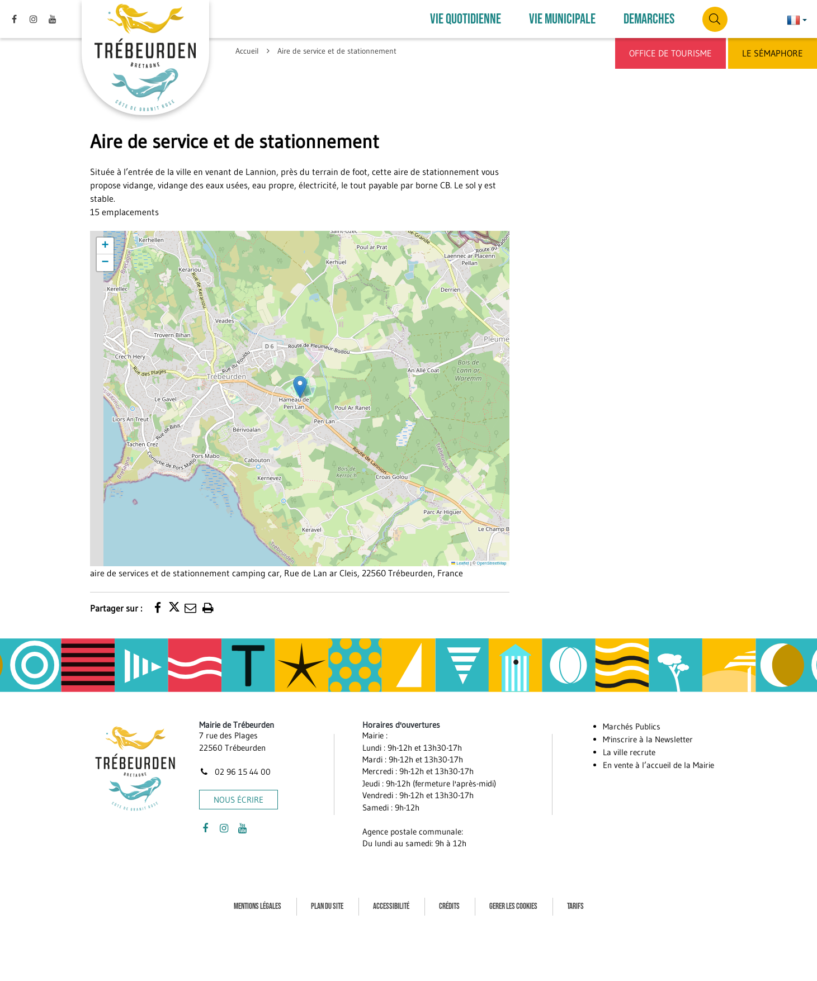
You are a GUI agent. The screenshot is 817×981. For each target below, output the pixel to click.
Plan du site (327, 906)
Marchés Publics (631, 726)
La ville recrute (629, 752)
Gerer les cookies (513, 906)
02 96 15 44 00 (235, 771)
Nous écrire (238, 799)
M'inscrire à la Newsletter (648, 739)
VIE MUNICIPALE (562, 19)
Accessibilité (391, 906)
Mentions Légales (257, 906)
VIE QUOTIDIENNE (465, 19)
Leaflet (460, 563)
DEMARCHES (649, 19)
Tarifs (575, 906)
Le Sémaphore (772, 53)
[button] (300, 387)
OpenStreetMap (492, 563)
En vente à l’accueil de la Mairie (658, 765)
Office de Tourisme (670, 53)
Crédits (449, 906)
